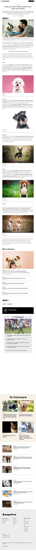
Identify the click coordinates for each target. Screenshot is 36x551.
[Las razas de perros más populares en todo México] (26, 406)
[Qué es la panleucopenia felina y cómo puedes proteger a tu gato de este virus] (7, 493)
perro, (14, 238)
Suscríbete (31, 1)
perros (4, 304)
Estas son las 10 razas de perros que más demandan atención (15, 288)
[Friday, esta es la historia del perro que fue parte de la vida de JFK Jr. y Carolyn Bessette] (7, 459)
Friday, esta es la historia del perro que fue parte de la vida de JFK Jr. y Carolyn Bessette (22, 458)
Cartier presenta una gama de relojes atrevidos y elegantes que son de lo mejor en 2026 (18, 343)
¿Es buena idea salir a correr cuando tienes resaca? (16, 350)
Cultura (14, 445)
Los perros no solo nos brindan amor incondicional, (11, 53)
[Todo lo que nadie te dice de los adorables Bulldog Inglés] (18, 260)
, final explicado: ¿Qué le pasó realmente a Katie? (17, 339)
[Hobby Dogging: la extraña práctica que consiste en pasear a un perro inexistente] (7, 469)
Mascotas (18, 4)
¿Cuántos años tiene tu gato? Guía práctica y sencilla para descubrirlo (23, 502)
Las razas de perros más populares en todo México (25, 415)
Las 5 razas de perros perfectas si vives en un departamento (15, 293)
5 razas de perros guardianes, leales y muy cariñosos (13, 283)
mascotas (10, 304)
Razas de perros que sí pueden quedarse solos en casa (13, 278)
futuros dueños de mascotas (27, 42)
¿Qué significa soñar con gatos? (9, 436)
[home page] (5, 1)
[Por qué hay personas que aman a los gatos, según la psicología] (7, 483)
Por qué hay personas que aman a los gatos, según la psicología (22, 482)
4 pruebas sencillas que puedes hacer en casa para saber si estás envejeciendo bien (18, 347)
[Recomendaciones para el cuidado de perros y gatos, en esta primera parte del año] (10, 406)
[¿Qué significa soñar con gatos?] (10, 427)
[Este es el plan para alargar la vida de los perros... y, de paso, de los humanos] (26, 427)
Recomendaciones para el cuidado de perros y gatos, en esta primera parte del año (10, 416)
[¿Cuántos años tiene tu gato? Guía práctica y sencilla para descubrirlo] (7, 504)
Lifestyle (14, 466)
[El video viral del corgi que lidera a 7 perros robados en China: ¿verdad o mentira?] (7, 448)
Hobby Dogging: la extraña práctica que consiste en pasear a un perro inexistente (22, 468)
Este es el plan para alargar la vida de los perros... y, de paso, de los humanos (25, 437)
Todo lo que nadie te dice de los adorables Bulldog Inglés (14, 271)
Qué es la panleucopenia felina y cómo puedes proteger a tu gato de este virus (23, 492)
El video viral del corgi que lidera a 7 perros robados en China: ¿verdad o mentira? (22, 447)
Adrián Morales (21, 15)
